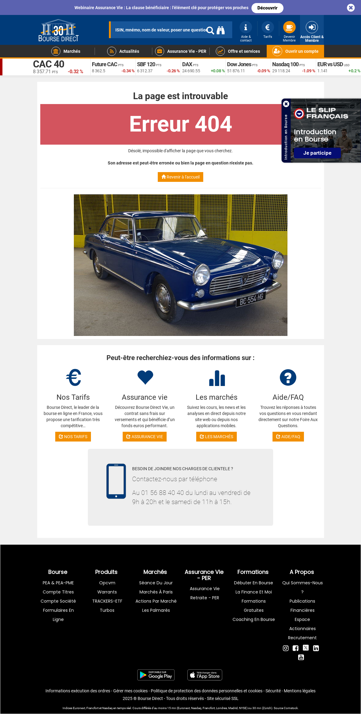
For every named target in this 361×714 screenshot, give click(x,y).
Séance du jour (156, 583)
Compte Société (58, 601)
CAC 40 (48, 64)
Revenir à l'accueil (180, 177)
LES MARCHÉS (216, 436)
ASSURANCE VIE (144, 436)
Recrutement (302, 638)
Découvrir (268, 8)
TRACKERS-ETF (107, 601)
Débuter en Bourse (253, 583)
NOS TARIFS (73, 436)
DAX (187, 64)
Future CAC (104, 64)
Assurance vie (205, 589)
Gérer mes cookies (130, 690)
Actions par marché (156, 601)
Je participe (317, 153)
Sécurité (273, 690)
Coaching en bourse (254, 619)
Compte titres (58, 592)
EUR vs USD (330, 64)
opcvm (107, 583)
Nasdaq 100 (285, 64)
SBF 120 (146, 64)
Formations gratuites (254, 605)
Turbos (107, 610)
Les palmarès (156, 610)
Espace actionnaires (302, 624)
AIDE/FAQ (288, 436)
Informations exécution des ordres (77, 690)
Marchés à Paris (156, 592)
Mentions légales (300, 690)
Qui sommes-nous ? (302, 587)
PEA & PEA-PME (58, 583)
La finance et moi (254, 592)
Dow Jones (239, 64)
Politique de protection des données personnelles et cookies (206, 690)
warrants (107, 592)
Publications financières (302, 605)
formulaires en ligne (58, 614)
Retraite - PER (204, 598)
